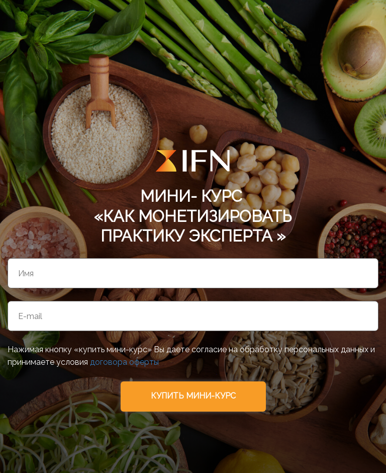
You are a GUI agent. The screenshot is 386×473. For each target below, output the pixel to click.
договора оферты (124, 362)
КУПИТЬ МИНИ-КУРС (193, 396)
